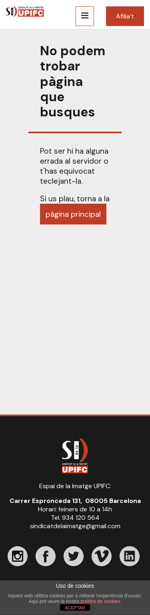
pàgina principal (73, 214)
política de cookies (100, 601)
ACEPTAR (75, 607)
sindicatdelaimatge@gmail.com (75, 526)
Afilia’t (125, 16)
